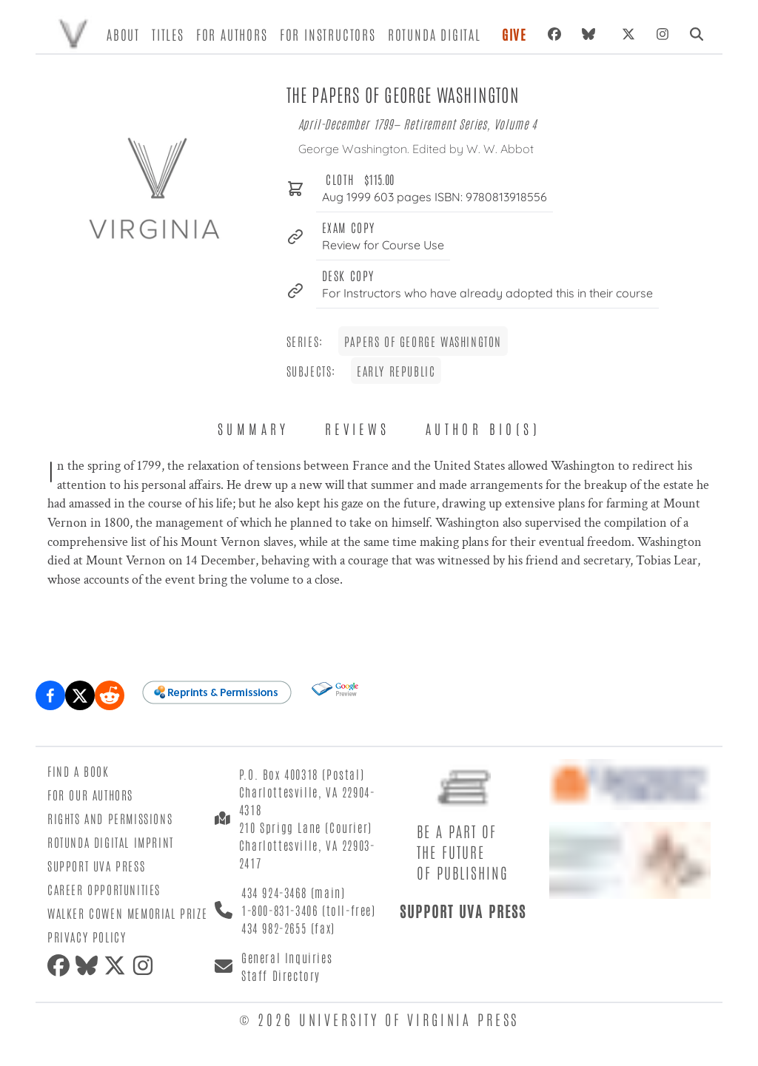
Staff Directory (281, 975)
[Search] (696, 34)
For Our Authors (90, 794)
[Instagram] (662, 34)
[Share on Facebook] (50, 695)
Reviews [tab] (357, 428)
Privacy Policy (86, 936)
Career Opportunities (104, 889)
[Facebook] (554, 34)
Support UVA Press (96, 865)
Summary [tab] (253, 428)
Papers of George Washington (423, 341)
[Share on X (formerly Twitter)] (80, 695)
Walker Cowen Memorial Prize (127, 912)
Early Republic (396, 370)
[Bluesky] (591, 34)
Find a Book (78, 770)
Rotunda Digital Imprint (110, 841)
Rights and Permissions (109, 818)
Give (514, 34)
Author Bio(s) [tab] (483, 428)
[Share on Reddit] (109, 695)
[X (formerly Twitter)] (628, 34)
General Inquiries (286, 957)
